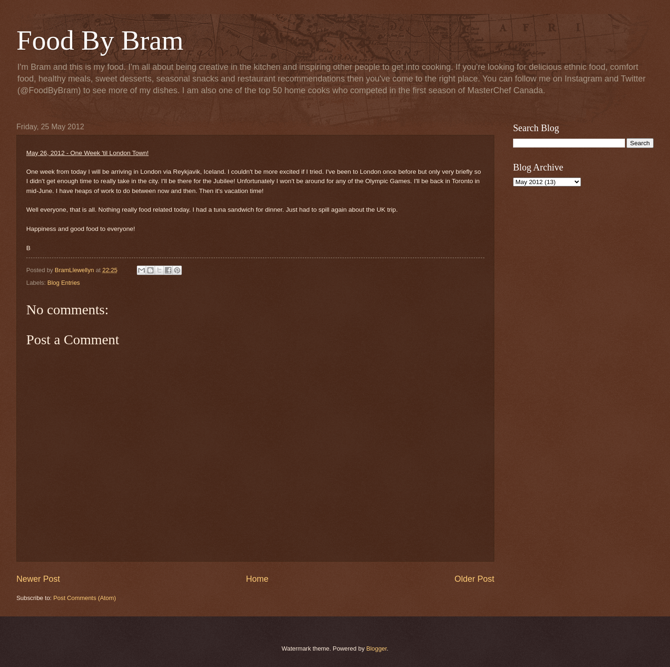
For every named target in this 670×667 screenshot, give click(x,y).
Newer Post (38, 579)
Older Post (474, 579)
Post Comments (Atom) (84, 597)
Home (257, 579)
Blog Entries (63, 282)
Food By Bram (100, 40)
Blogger (376, 648)
